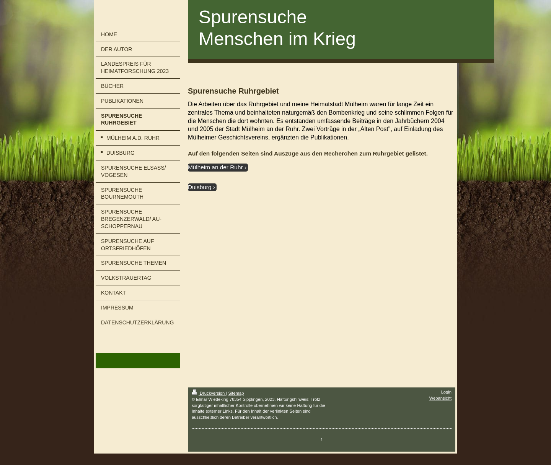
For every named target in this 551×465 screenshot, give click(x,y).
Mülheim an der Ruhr (215, 167)
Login (446, 392)
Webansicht (440, 398)
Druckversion (209, 393)
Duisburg (200, 187)
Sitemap (236, 393)
